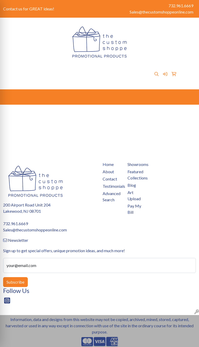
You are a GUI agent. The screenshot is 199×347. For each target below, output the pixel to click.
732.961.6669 (180, 5)
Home (10, 68)
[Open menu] (188, 97)
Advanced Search (111, 196)
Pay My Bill (63, 68)
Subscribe (15, 281)
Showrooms (87, 68)
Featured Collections (136, 174)
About (25, 68)
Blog (9, 79)
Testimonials (28, 79)
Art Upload (112, 68)
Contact (42, 68)
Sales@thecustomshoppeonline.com (161, 11)
